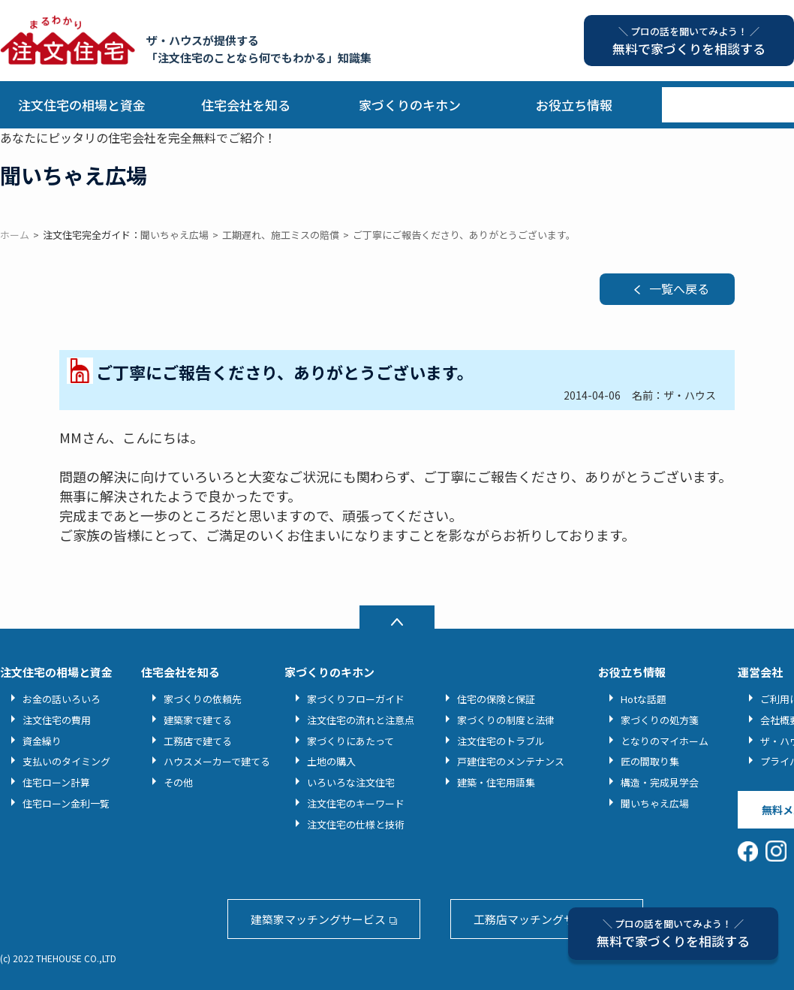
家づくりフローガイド (356, 699)
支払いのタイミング (66, 761)
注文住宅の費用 (57, 720)
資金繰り (42, 741)
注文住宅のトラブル (501, 741)
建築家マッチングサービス (318, 919)
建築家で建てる (198, 720)
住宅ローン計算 (56, 782)
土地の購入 (331, 761)
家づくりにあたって (350, 741)
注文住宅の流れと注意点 (360, 720)
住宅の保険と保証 (496, 699)
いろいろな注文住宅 (351, 782)
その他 (178, 782)
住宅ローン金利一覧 (66, 803)
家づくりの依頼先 (203, 699)
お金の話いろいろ (62, 699)
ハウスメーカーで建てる (217, 761)
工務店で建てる (198, 741)
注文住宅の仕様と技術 (356, 824)
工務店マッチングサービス (541, 919)
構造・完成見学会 (660, 782)
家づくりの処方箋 (660, 720)
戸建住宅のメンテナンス (510, 761)
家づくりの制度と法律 (506, 720)
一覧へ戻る (679, 288)
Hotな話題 (643, 699)
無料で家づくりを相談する (673, 933)
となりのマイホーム (664, 741)
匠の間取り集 (650, 761)
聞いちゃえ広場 (655, 803)
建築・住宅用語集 (496, 782)
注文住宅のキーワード (356, 803)
